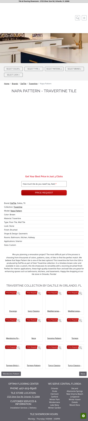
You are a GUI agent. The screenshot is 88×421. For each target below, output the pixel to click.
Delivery (32, 407)
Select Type (33, 69)
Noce (34, 338)
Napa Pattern (16, 211)
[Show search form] (77, 17)
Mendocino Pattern (13, 338)
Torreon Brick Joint (13, 365)
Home (6, 83)
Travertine (33, 83)
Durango (13, 311)
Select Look (13, 75)
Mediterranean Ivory (54, 311)
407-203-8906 (28, 388)
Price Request (44, 192)
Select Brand (74, 69)
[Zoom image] (18, 293)
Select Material (53, 69)
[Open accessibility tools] (83, 416)
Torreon (75, 338)
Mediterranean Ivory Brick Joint (75, 311)
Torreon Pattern (34, 365)
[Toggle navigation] (84, 17)
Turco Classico (54, 365)
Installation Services (19, 407)
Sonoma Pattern (54, 338)
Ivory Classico (34, 311)
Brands (15, 83)
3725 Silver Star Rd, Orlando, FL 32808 (23, 396)
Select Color (12, 69)
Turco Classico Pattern (75, 365)
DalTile (23, 83)
